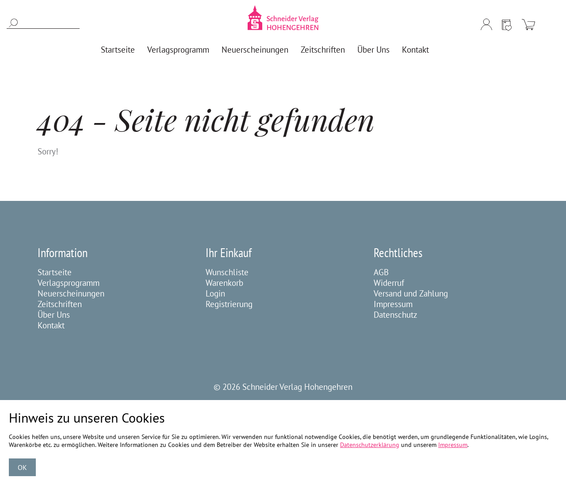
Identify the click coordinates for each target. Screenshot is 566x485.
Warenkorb (224, 282)
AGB (381, 272)
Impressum (393, 304)
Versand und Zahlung (411, 293)
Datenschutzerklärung (369, 445)
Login (215, 293)
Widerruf (389, 282)
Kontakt (51, 325)
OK (22, 467)
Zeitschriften (60, 304)
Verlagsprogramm (68, 282)
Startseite (55, 272)
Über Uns (54, 314)
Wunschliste (227, 272)
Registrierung (229, 304)
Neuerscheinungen (71, 293)
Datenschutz (395, 314)
